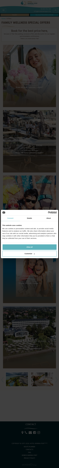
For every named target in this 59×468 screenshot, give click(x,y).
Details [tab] (29, 218)
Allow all (29, 247)
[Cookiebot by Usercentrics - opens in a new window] (48, 212)
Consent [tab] (10, 218)
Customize (30, 253)
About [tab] (48, 218)
